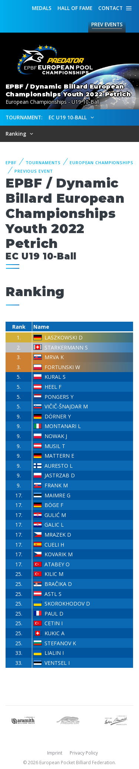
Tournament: (24, 117)
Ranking (17, 133)
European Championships (101, 162)
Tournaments (43, 162)
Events (107, 24)
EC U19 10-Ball (68, 117)
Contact (110, 7)
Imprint (54, 753)
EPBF (11, 162)
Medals (42, 7)
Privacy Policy (84, 753)
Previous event (33, 171)
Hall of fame (74, 7)
